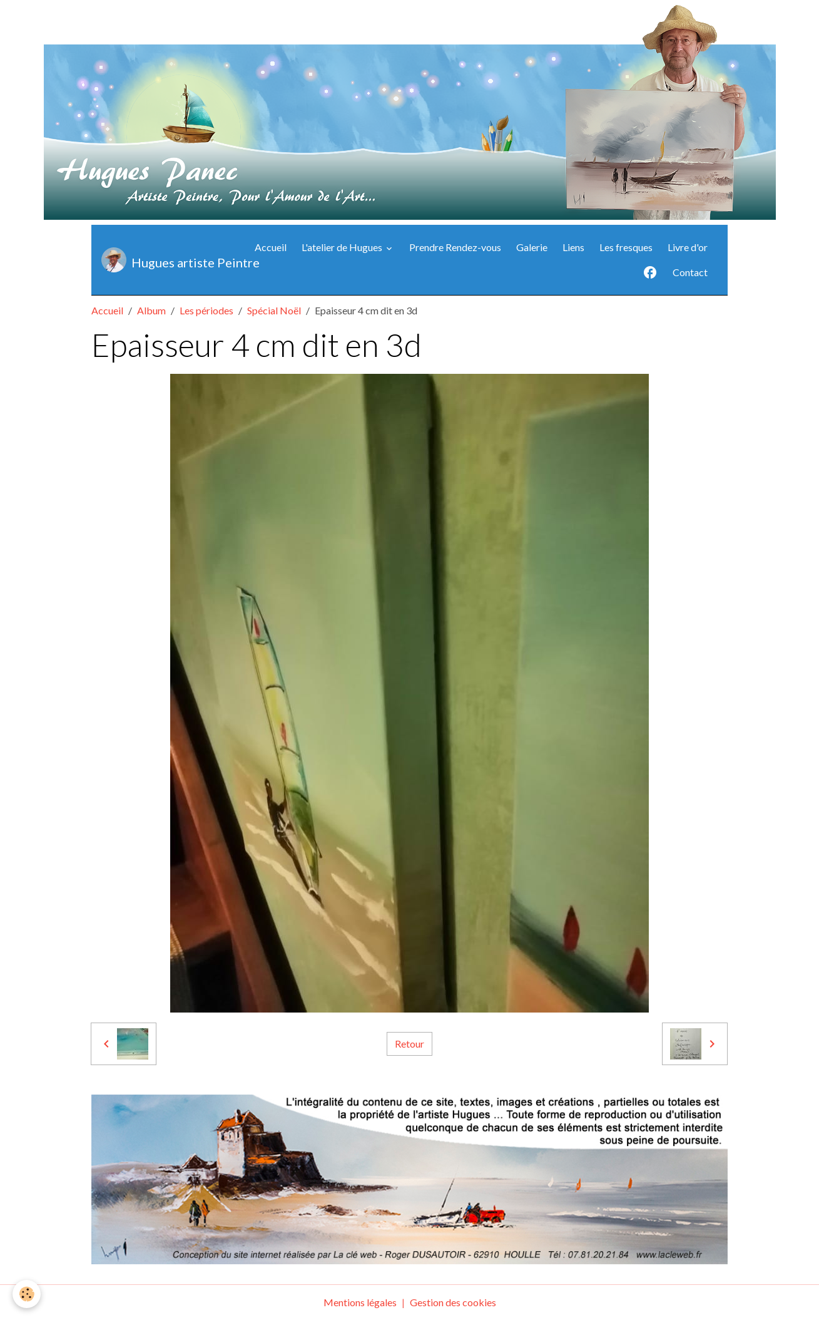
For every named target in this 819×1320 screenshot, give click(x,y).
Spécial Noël (274, 310)
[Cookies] (27, 1294)
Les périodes (206, 310)
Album (151, 310)
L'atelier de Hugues (343, 247)
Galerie (531, 247)
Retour (409, 1043)
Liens (573, 247)
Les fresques (626, 247)
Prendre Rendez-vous (455, 247)
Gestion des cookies (453, 1302)
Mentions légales (360, 1302)
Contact (690, 272)
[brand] (169, 259)
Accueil (271, 247)
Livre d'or (688, 247)
